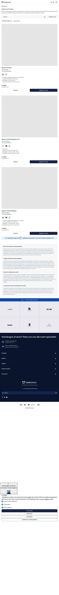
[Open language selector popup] (29, 392)
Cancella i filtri (16, 20)
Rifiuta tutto (29, 513)
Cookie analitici (6, 504)
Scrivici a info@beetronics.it (11, 345)
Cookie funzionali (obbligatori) (9, 501)
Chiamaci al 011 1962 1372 (10, 341)
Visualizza (15, 90)
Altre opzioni (29, 516)
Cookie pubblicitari (7, 507)
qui (41, 499)
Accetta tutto (29, 510)
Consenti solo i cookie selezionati (29, 519)
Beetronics (24, 381)
